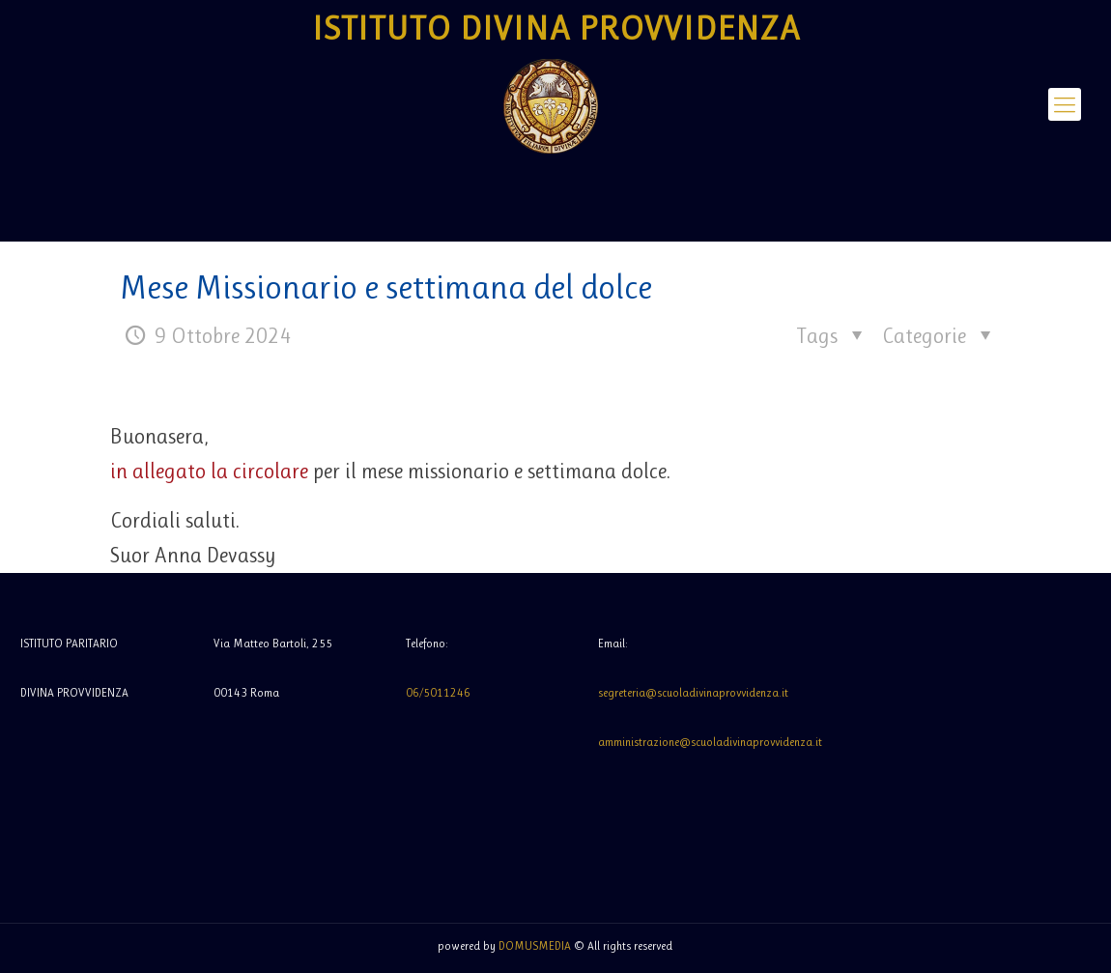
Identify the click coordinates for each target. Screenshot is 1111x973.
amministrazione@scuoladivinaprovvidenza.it (710, 742)
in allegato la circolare (209, 471)
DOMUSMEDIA (535, 946)
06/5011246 (438, 693)
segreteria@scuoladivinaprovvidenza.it (693, 693)
